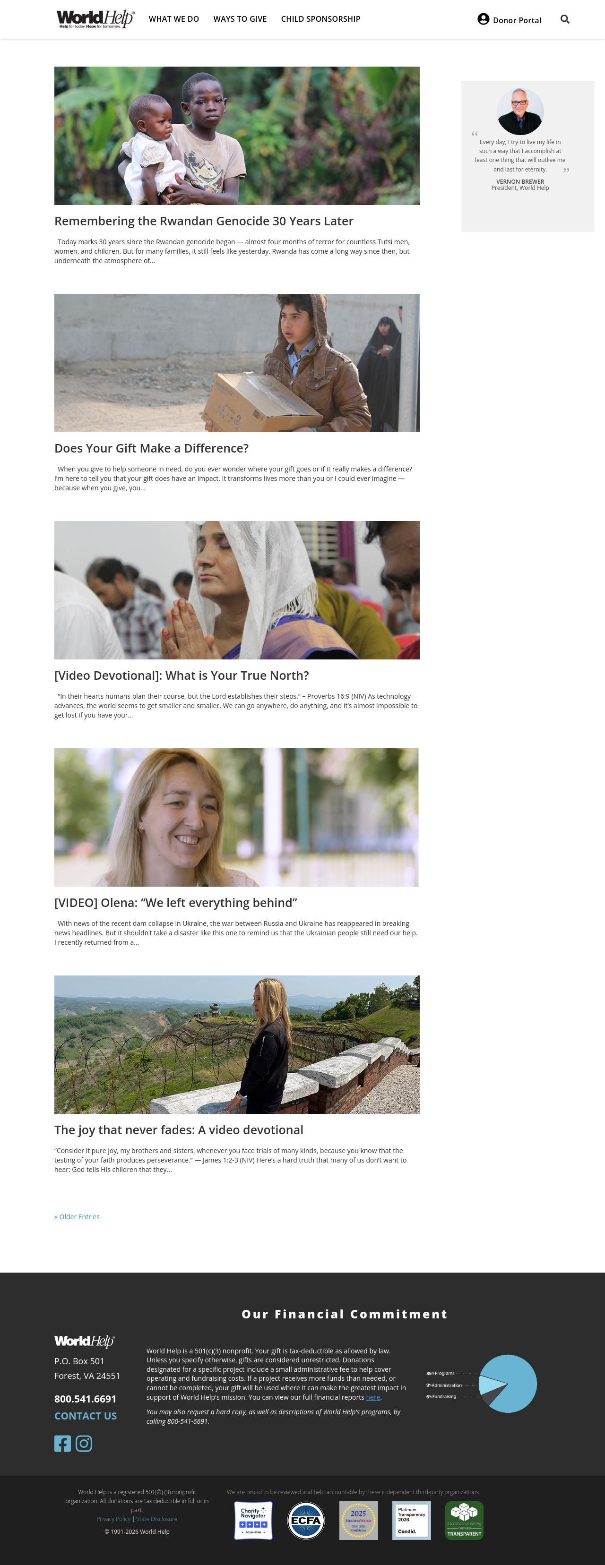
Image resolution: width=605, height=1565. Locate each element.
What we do (174, 19)
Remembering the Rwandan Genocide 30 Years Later (204, 221)
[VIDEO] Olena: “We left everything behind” (175, 902)
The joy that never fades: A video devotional (178, 1129)
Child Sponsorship (321, 19)
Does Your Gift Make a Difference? (151, 448)
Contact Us (85, 1415)
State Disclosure (157, 1519)
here (373, 1397)
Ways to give (240, 19)
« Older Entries (77, 1216)
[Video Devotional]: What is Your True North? (181, 675)
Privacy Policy (113, 1519)
